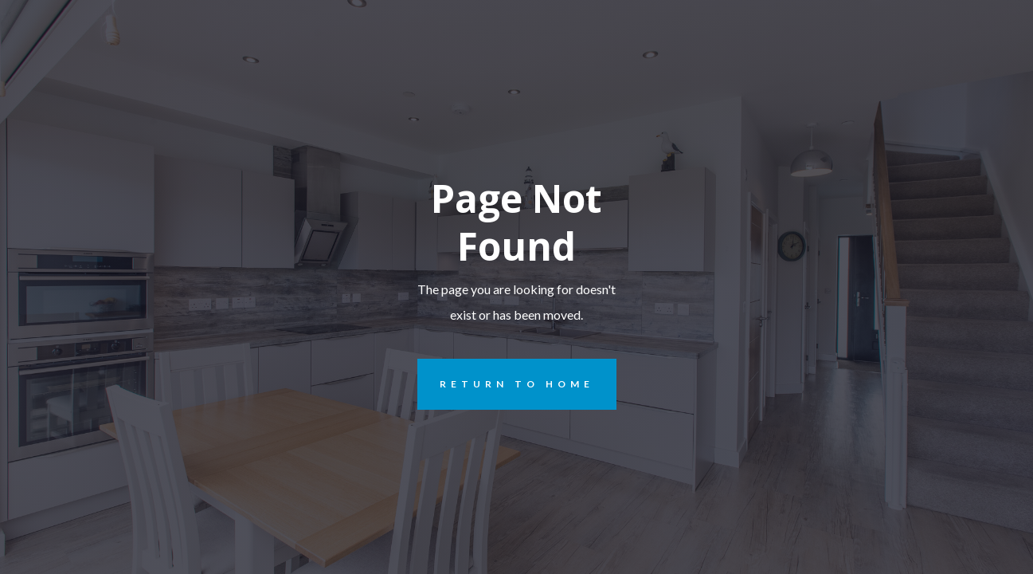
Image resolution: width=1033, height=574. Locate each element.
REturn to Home (505, 384)
